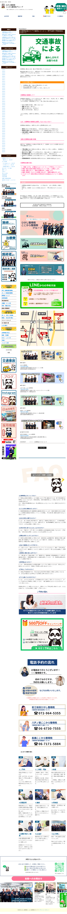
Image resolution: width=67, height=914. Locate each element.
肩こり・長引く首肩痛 (7, 315)
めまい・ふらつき (6, 337)
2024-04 (3, 111)
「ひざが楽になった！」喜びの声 (8, 164)
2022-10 (3, 141)
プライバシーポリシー (44, 909)
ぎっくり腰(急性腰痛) (7, 293)
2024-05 (3, 109)
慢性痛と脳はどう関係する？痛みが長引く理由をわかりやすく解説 (9, 35)
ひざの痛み (4, 325)
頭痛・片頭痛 (5, 335)
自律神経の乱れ (6, 332)
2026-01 (3, 76)
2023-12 (3, 118)
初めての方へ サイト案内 (7, 168)
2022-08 (3, 145)
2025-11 (3, 79)
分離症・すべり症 (6, 303)
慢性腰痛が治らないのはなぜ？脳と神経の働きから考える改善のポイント (9, 40)
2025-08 (3, 84)
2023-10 (3, 121)
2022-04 (3, 151)
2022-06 (3, 148)
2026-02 (3, 74)
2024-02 (3, 114)
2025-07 (3, 86)
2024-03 (3, 113)
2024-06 (3, 108)
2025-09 (3, 83)
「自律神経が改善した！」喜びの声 (8, 166)
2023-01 (3, 136)
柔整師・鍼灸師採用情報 (6, 178)
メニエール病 (5, 342)
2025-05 (3, 89)
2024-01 (3, 116)
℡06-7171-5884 (24, 412)
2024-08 (3, 104)
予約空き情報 (4, 176)
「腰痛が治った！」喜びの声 (7, 159)
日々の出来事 (4, 161)
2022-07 (3, 146)
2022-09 (3, 143)
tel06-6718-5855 (24, 435)
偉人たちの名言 (5, 173)
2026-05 (3, 69)
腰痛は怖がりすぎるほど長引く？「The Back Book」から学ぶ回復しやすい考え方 (8, 43)
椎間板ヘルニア (6, 295)
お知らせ (3, 171)
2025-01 (3, 96)
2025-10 (3, 81)
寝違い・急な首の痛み (7, 317)
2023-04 (3, 131)
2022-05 (3, 150)
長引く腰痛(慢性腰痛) (7, 290)
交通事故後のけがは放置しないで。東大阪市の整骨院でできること (9, 32)
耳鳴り (3, 340)
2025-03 (3, 93)
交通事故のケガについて (6, 158)
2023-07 (3, 126)
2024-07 (3, 106)
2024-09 (3, 103)
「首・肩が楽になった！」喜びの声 (8, 163)
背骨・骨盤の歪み (6, 305)
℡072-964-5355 (24, 366)
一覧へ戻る (42, 447)
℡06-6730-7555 (24, 389)
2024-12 (3, 98)
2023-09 (3, 123)
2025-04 (3, 91)
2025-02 (3, 94)
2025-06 (3, 88)
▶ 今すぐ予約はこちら (46, 648)
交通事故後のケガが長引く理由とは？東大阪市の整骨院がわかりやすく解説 (9, 38)
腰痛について (4, 169)
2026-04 (3, 71)
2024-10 (3, 101)
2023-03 (3, 133)
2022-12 (3, 138)
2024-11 (3, 99)
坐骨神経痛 (4, 298)
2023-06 (3, 128)
